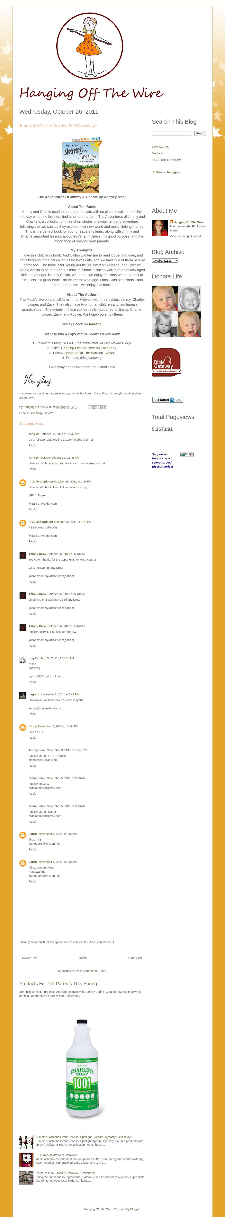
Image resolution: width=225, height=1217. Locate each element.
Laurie (33, 833)
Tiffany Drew (37, 553)
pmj (31, 658)
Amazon (95, 324)
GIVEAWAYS (160, 147)
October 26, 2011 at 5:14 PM (66, 626)
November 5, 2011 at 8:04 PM (58, 861)
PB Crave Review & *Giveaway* (56, 1155)
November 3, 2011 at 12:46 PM (67, 750)
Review (48, 413)
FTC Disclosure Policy (166, 159)
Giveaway (36, 413)
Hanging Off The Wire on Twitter (89, 353)
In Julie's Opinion (41, 481)
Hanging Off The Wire (189, 222)
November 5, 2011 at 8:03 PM (58, 833)
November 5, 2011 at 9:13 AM (66, 778)
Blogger (135, 1209)
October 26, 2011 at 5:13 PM (66, 553)
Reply (32, 445)
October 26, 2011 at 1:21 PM (73, 521)
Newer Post (30, 958)
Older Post (135, 958)
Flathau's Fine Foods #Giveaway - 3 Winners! (65, 1173)
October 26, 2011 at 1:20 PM (73, 481)
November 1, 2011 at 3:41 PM (59, 694)
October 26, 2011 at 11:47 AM (59, 434)
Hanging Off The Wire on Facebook (88, 348)
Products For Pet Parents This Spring (58, 983)
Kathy (33, 726)
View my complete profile (186, 236)
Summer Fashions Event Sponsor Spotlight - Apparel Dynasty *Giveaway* (84, 1137)
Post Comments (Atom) (91, 970)
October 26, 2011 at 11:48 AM (59, 457)
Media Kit (158, 153)
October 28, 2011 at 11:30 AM (54, 658)
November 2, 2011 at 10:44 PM (58, 726)
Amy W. (34, 434)
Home (83, 958)
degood (34, 694)
